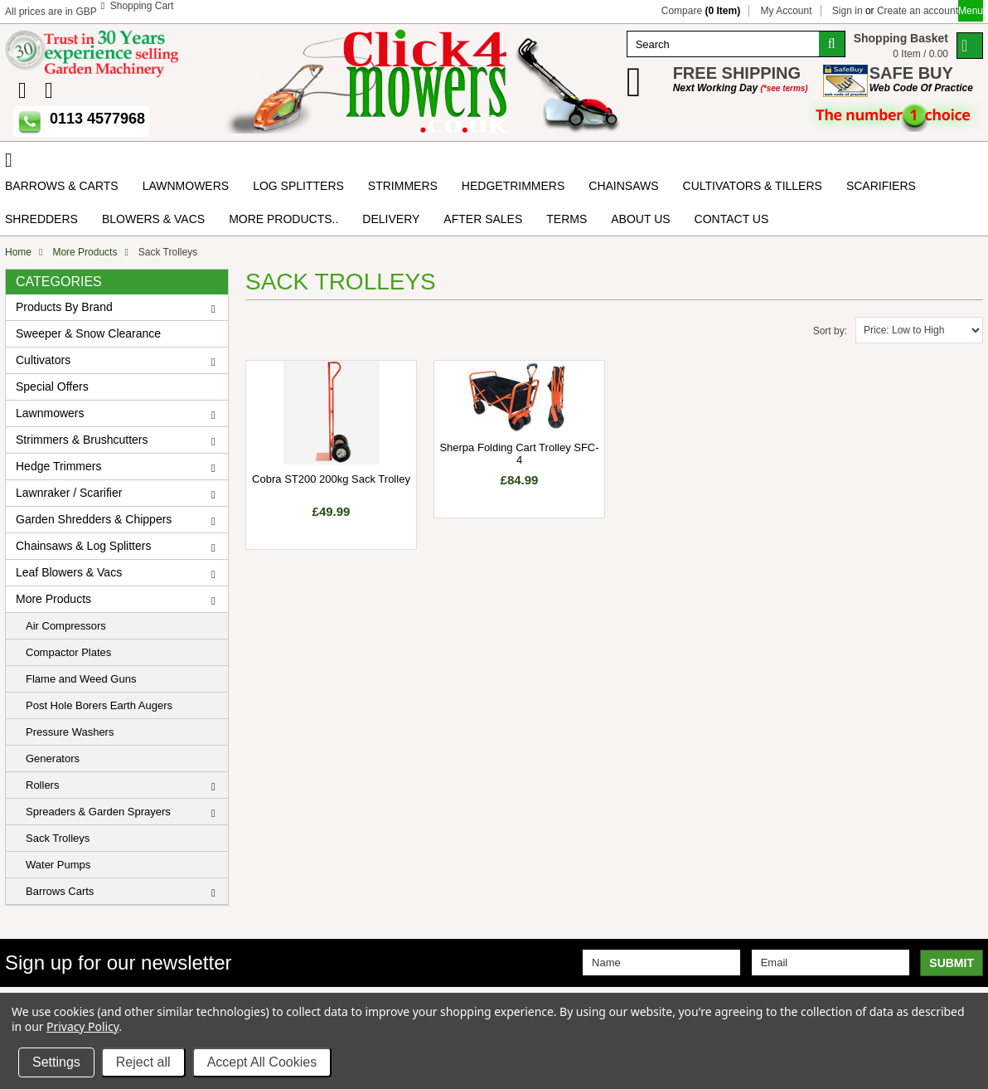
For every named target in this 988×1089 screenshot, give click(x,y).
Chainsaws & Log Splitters (83, 545)
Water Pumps (58, 864)
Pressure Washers (70, 732)
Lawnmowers (50, 413)
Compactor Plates (68, 652)
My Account (785, 11)
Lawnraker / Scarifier (69, 492)
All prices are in (51, 11)
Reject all (143, 1062)
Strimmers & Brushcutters (82, 439)
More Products (84, 252)
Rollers (42, 785)
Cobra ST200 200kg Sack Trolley (331, 479)
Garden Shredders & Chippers (94, 519)
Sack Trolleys (58, 838)
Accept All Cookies (262, 1062)
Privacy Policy (82, 1026)
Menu (970, 11)
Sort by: (830, 331)
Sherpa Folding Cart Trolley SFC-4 (518, 453)
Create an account (917, 11)
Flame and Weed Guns (81, 679)
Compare (700, 11)
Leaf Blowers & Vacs (69, 572)
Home (18, 252)
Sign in (847, 11)
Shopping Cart (142, 6)
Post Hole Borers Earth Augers (99, 705)
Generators (53, 758)
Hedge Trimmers (58, 466)
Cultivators (43, 360)
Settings (56, 1062)
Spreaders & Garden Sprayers (98, 811)
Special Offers (52, 386)
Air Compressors (66, 626)
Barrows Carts (60, 891)
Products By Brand (64, 307)
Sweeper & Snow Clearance (88, 333)
